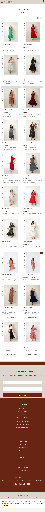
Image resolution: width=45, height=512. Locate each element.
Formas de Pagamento (22, 427)
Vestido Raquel (27, 44)
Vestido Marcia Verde (29, 176)
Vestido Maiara (27, 208)
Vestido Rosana (28, 274)
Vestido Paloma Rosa (8, 274)
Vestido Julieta (27, 307)
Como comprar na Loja (22, 421)
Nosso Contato (22, 431)
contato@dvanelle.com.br (22, 477)
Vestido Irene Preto (28, 143)
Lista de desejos (22, 457)
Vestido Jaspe (27, 344)
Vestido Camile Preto (29, 77)
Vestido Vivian (6, 176)
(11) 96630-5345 (22, 474)
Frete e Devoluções (22, 418)
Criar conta (22, 444)
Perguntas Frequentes (22, 424)
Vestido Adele (6, 344)
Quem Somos (22, 408)
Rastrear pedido (22, 411)
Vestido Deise (27, 110)
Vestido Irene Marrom (8, 307)
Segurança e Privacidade (22, 415)
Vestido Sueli (5, 143)
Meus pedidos (22, 451)
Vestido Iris (5, 77)
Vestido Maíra (6, 241)
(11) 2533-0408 (22, 471)
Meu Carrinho (22, 454)
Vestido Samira (27, 241)
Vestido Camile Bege (8, 110)
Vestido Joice (6, 208)
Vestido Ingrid (6, 44)
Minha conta (22, 447)
